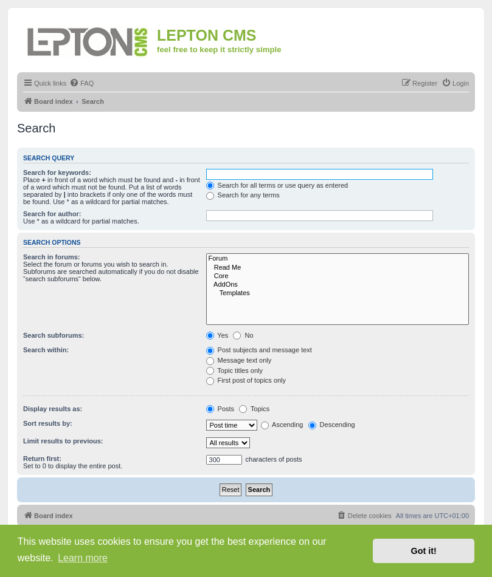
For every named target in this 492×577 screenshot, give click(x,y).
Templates (337, 293)
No (243, 335)
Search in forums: (51, 257)
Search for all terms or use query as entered (277, 185)
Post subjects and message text (259, 349)
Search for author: (52, 213)
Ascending (282, 424)
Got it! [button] (424, 551)
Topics (254, 408)
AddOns (337, 285)
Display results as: (52, 408)
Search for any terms (243, 195)
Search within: (46, 349)
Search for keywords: (57, 172)
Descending (331, 424)
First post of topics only (246, 380)
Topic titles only (234, 370)
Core (337, 276)
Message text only (239, 360)
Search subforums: (53, 335)
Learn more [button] (83, 558)
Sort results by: (47, 423)
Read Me (337, 268)
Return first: (42, 458)
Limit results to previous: (63, 441)
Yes (217, 335)
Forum (337, 258)
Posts (220, 408)
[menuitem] (81, 83)
